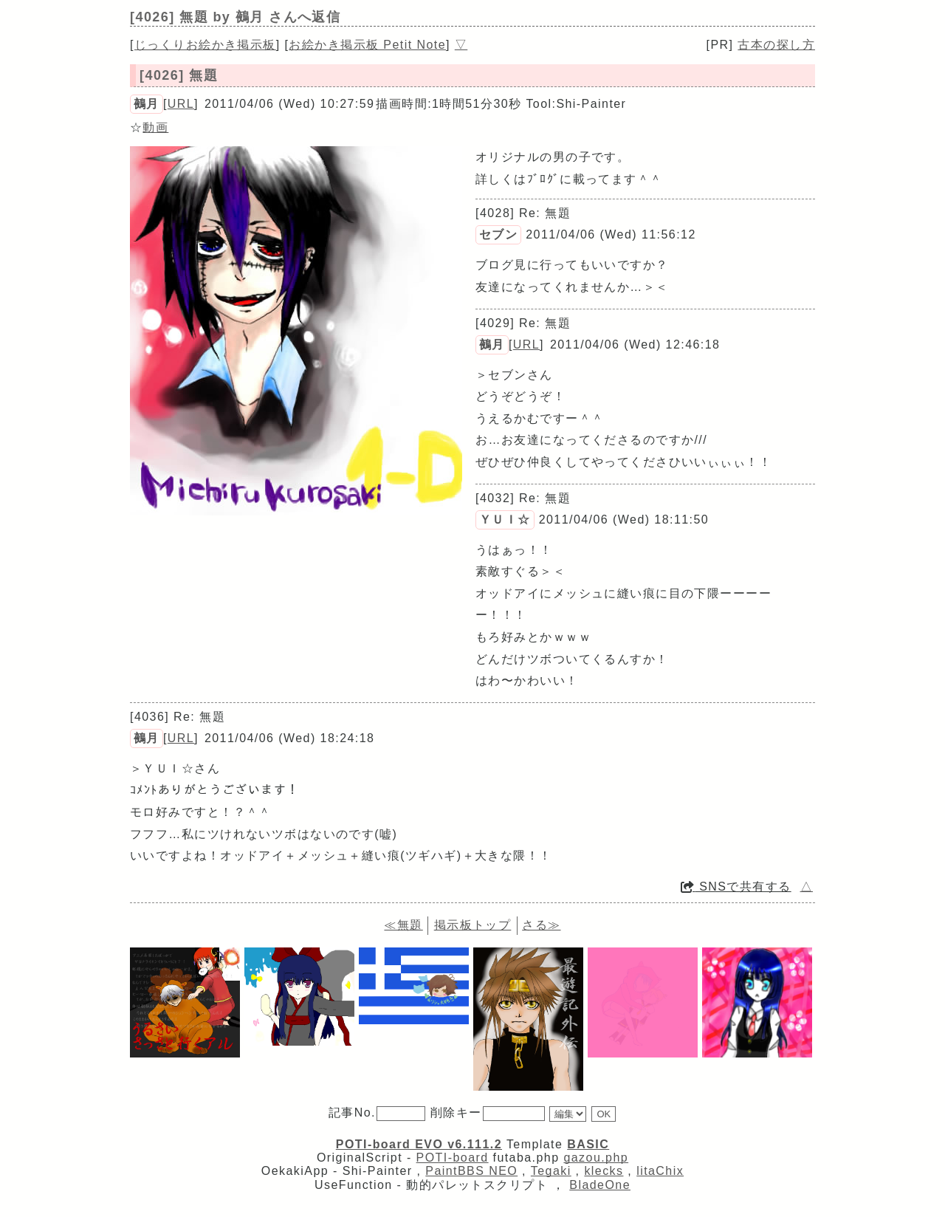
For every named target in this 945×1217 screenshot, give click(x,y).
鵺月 (146, 103)
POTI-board (452, 1157)
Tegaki (551, 1171)
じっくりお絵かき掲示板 (205, 44)
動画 (155, 127)
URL (181, 103)
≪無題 (403, 925)
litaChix (660, 1171)
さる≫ (541, 925)
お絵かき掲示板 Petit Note (367, 44)
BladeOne (599, 1185)
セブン (498, 234)
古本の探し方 (776, 44)
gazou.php (595, 1157)
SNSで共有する (736, 886)
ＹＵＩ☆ (505, 519)
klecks (603, 1171)
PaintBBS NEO (471, 1171)
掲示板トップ (473, 925)
